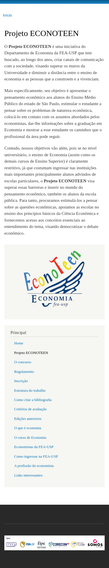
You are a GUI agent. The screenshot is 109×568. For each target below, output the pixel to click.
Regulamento (24, 372)
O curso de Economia (30, 438)
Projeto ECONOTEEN (31, 353)
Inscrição (21, 381)
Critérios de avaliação (30, 409)
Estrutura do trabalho (30, 391)
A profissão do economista (34, 466)
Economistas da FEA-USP (34, 447)
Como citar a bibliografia (33, 400)
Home (18, 343)
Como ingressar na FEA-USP (36, 456)
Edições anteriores (28, 419)
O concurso (22, 362)
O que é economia (27, 428)
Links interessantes (28, 475)
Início (7, 15)
